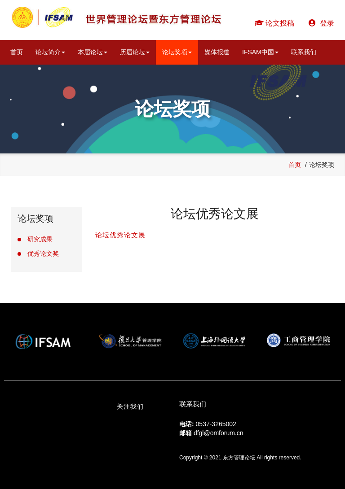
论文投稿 (274, 23)
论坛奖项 (177, 52)
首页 (16, 52)
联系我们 (303, 52)
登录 (321, 23)
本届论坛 (92, 52)
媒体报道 (217, 52)
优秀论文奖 (43, 253)
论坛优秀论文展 (120, 235)
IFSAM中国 (260, 52)
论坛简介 (50, 52)
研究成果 (40, 239)
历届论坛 (135, 52)
